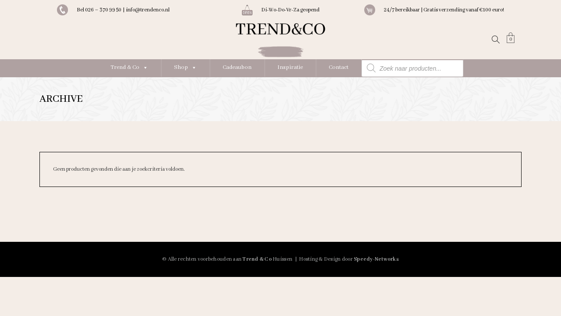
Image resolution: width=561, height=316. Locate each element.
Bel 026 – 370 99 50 (100, 10)
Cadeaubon (237, 67)
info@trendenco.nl (148, 10)
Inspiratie (290, 67)
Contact (338, 67)
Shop (185, 67)
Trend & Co (129, 67)
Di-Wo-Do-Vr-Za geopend (290, 10)
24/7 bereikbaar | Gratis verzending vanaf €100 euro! (444, 10)
